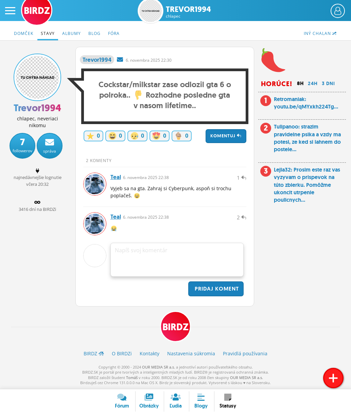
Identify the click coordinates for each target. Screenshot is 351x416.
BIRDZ (175, 327)
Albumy (71, 33)
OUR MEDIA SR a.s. (158, 367)
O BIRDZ (122, 353)
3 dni (328, 83)
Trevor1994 (188, 12)
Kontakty (149, 353)
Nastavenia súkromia (191, 353)
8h (300, 83)
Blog (94, 33)
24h (313, 83)
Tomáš (132, 377)
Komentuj (226, 136)
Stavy (48, 33)
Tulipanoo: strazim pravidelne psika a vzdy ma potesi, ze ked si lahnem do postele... (307, 138)
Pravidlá (245, 353)
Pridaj (216, 288)
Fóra (114, 33)
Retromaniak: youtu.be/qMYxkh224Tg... (306, 103)
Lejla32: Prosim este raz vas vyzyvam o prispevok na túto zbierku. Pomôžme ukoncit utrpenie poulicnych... (307, 185)
